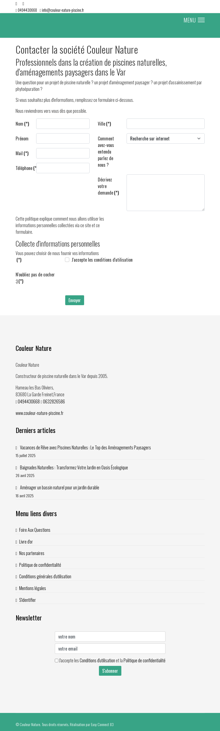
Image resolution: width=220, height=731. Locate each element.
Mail (22, 153)
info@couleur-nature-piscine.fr (63, 10)
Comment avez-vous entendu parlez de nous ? (106, 151)
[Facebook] (16, 3)
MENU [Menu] (194, 20)
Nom (22, 123)
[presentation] (106, 280)
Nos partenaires (31, 553)
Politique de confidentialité (40, 565)
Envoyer (74, 300)
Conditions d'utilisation (97, 660)
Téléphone (24, 168)
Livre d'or (26, 541)
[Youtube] (23, 3)
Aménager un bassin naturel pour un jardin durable (110, 491)
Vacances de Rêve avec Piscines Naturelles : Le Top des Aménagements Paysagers (110, 451)
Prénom (22, 138)
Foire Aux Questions (34, 530)
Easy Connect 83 (102, 724)
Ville (104, 123)
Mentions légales (32, 588)
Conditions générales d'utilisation (45, 576)
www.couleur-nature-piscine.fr (40, 413)
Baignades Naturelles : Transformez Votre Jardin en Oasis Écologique (110, 471)
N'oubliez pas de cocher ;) (35, 277)
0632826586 (54, 401)
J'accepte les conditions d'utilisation (102, 259)
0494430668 (27, 10)
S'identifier (27, 600)
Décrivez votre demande (108, 186)
